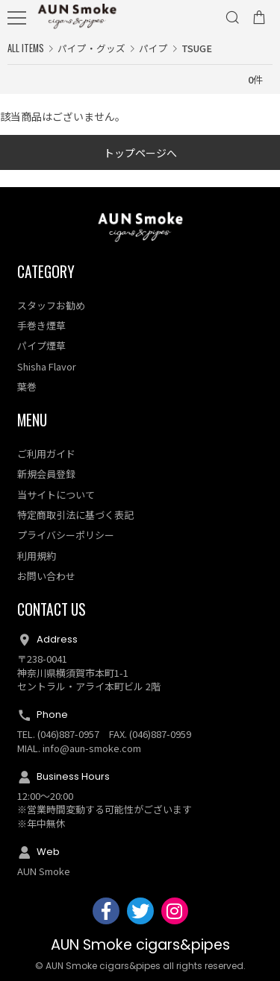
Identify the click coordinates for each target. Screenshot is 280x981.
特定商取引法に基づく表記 (75, 515)
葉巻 (27, 386)
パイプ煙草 (41, 345)
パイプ (153, 48)
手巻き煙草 (41, 325)
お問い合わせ (46, 576)
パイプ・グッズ (91, 48)
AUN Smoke (43, 871)
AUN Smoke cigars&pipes (140, 945)
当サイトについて (56, 495)
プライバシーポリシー (65, 535)
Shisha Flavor (46, 366)
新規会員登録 (46, 474)
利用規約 (36, 556)
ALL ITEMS (25, 48)
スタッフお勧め (51, 305)
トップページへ (140, 152)
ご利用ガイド (46, 454)
